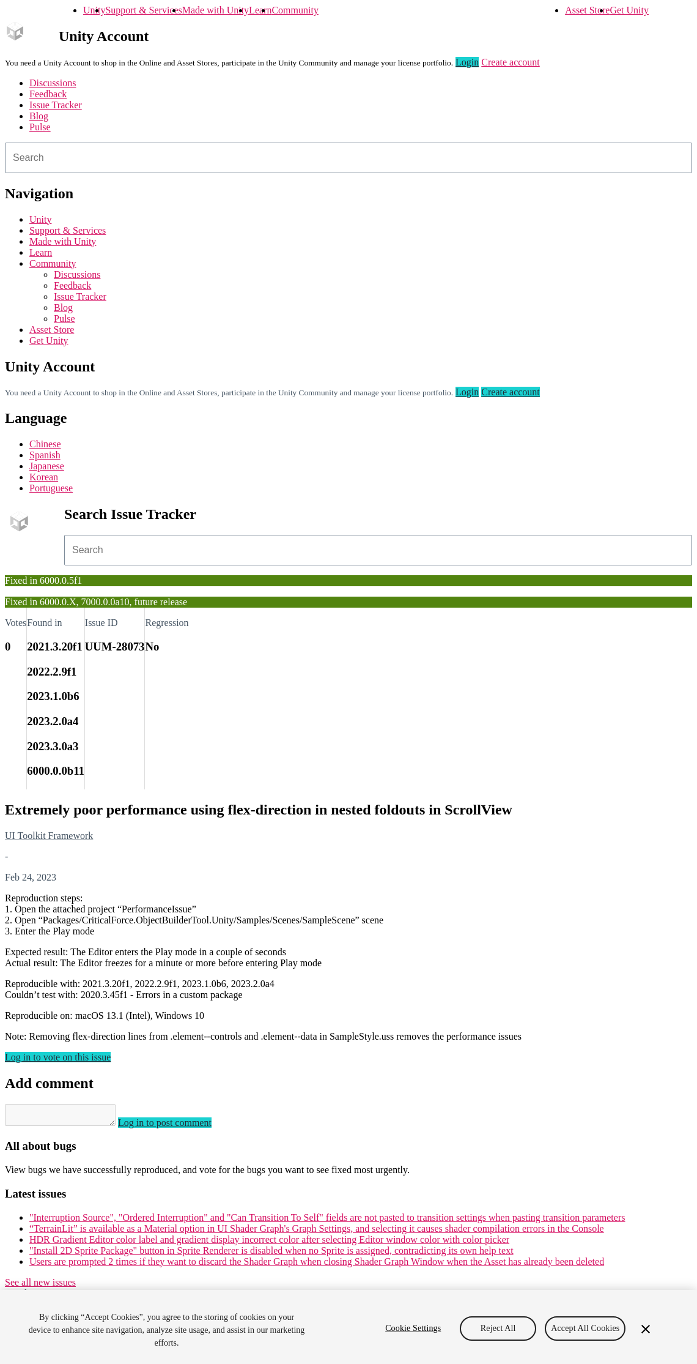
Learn (260, 10)
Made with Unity (215, 10)
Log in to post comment (177, 1126)
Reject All (498, 1328)
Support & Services (143, 10)
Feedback (48, 94)
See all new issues (40, 1286)
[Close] (645, 1329)
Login (467, 62)
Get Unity (629, 10)
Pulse (40, 127)
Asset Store (587, 10)
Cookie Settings (413, 1328)
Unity (94, 10)
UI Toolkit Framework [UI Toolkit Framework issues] (49, 835)
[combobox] (348, 158)
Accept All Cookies (585, 1328)
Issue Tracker (55, 105)
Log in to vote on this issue (58, 1057)
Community (294, 10)
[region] (348, 1327)
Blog (38, 116)
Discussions (52, 83)
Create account (510, 62)
